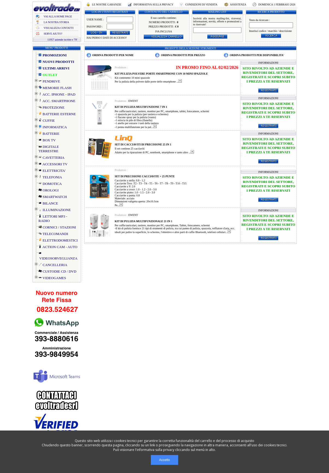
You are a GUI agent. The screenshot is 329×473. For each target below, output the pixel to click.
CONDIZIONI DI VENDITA (201, 4)
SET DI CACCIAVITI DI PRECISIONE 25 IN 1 (143, 144)
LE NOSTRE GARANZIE (106, 4)
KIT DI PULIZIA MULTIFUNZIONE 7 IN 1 (141, 106)
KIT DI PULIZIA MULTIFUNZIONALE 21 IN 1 (143, 221)
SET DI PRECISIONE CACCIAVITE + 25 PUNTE (145, 176)
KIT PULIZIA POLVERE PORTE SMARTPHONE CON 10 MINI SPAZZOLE (161, 73)
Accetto (164, 460)
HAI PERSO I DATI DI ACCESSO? (107, 37)
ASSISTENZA (238, 4)
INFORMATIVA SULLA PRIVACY (153, 4)
